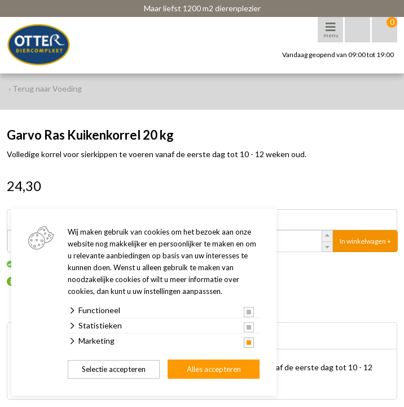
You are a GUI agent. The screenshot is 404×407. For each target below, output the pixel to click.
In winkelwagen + (365, 241)
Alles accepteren (214, 369)
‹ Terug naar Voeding (45, 88)
